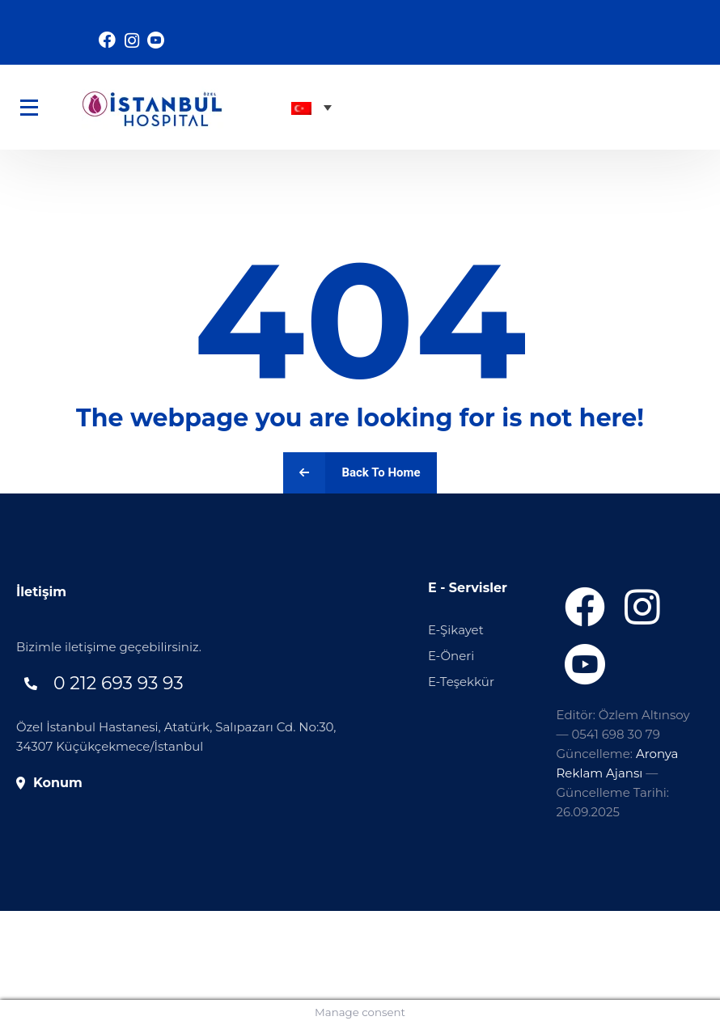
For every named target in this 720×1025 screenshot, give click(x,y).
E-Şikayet (456, 629)
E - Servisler (467, 587)
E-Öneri (451, 655)
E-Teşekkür (461, 681)
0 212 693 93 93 (118, 683)
